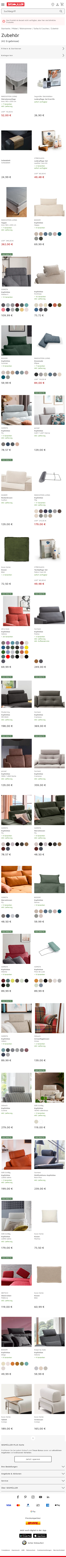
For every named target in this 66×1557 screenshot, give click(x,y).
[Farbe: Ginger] (41, 975)
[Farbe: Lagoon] (59, 234)
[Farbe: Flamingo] (55, 234)
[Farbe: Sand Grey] (59, 373)
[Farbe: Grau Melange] (36, 1362)
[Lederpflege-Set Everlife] (49, 78)
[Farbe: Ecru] (50, 975)
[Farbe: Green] (17, 308)
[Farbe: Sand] (41, 303)
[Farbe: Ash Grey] (41, 510)
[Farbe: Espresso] (17, 641)
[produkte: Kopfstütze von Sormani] (49, 625)
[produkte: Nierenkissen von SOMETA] (49, 820)
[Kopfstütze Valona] (16, 603)
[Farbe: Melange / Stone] (17, 1044)
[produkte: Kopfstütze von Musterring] (16, 696)
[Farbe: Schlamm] (13, 650)
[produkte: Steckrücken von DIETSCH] (16, 1277)
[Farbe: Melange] (8, 303)
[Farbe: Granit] (55, 373)
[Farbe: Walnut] (22, 838)
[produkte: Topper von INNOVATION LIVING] (16, 217)
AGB (22, 1544)
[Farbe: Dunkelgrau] (13, 440)
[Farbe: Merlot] (3, 843)
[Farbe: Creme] (26, 637)
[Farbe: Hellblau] (8, 646)
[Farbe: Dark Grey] (36, 373)
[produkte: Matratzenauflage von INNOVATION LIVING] (16, 91)
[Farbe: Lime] (13, 975)
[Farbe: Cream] (3, 371)
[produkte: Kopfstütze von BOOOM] (49, 217)
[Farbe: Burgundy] (17, 303)
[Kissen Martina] (49, 1207)
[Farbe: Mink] (36, 234)
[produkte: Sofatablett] (16, 153)
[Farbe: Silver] (22, 650)
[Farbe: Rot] (8, 650)
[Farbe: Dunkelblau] (8, 440)
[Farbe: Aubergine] (8, 637)
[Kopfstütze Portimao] (49, 268)
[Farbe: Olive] (22, 1358)
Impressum (16, 1544)
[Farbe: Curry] (36, 975)
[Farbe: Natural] (46, 373)
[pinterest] (25, 1491)
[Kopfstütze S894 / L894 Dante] (16, 745)
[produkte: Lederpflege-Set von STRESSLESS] (49, 153)
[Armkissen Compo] (49, 1392)
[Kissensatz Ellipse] (49, 338)
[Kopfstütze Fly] (16, 405)
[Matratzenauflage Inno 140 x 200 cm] (16, 78)
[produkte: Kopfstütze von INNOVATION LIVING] (49, 488)
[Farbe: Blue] (50, 373)
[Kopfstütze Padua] (49, 603)
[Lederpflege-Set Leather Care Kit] (49, 139)
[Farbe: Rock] (13, 303)
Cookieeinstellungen (44, 1544)
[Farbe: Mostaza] (59, 303)
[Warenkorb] (62, 4)
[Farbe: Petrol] (3, 650)
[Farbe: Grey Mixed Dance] (41, 505)
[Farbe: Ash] (36, 239)
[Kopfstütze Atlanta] (16, 941)
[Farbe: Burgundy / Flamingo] (26, 1044)
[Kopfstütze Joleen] (16, 1010)
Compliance (6, 1544)
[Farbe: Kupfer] (22, 646)
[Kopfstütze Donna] (49, 872)
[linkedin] (48, 1491)
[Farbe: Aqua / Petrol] (3, 1044)
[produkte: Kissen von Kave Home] (16, 554)
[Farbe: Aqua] (26, 303)
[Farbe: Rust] (55, 303)
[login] (57, 5)
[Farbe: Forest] (22, 303)
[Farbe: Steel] (46, 308)
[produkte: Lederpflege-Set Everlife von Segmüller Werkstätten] (49, 91)
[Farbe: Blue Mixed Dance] (46, 505)
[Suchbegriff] (31, 11)
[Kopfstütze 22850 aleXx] (16, 1146)
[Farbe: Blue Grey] (17, 637)
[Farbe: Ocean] (36, 308)
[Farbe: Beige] (46, 303)
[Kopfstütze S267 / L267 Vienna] (49, 406)
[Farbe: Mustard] (26, 646)
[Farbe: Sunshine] (22, 308)
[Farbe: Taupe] (50, 303)
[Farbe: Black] (8, 838)
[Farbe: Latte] (50, 510)
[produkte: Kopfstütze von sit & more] (16, 625)
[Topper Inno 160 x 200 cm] (16, 201)
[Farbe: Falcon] (13, 838)
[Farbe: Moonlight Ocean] (8, 843)
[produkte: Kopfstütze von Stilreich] (16, 1094)
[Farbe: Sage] (50, 234)
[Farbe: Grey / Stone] (8, 1048)
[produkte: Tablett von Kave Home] (16, 1401)
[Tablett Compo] (16, 1392)
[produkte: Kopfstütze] (49, 285)
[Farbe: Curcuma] (17, 1358)
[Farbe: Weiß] (41, 1115)
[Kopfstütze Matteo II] (16, 270)
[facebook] (17, 1491)
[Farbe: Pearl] (36, 303)
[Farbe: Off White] (36, 510)
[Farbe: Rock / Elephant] (22, 1044)
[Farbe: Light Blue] (50, 505)
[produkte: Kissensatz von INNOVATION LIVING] (49, 354)
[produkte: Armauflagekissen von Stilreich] (49, 1026)
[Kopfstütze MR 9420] (16, 686)
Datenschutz (30, 1544)
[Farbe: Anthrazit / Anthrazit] (8, 1044)
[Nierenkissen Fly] (49, 803)
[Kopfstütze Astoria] (49, 1325)
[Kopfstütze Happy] (49, 201)
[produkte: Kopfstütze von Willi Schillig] (49, 1094)
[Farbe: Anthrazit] (3, 303)
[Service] (33, 1474)
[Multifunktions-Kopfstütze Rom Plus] (49, 1146)
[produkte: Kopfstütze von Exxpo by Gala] (49, 1340)
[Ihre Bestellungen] (33, 1460)
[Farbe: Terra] (3, 655)
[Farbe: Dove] (46, 234)
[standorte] (53, 5)
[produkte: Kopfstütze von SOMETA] (16, 285)
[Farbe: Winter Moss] (41, 239)
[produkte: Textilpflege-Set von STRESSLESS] (49, 554)
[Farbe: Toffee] (41, 234)
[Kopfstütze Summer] (16, 338)
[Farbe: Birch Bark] (46, 1362)
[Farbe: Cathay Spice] (26, 838)
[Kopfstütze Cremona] (49, 686)
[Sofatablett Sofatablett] (16, 139)
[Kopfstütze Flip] (49, 470)
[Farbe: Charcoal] (59, 505)
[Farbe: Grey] (13, 308)
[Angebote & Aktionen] (33, 1467)
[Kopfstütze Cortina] (16, 1078)
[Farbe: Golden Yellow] (13, 1358)
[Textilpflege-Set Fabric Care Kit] (49, 542)
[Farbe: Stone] (22, 975)
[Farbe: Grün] (3, 646)
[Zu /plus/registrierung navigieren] (33, 1453)
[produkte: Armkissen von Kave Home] (49, 1401)
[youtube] (40, 1491)
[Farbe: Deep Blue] (3, 641)
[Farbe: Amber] (17, 440)
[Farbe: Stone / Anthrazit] (13, 1044)
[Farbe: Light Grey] (41, 373)
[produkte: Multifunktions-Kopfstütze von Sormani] (49, 1158)
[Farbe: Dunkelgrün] (13, 641)
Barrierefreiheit (59, 1544)
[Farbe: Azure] (13, 637)
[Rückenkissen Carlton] (16, 471)
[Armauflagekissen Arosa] (49, 1009)
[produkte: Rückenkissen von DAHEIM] (16, 488)
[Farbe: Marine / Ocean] (3, 1048)
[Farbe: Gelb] (26, 641)
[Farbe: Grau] (3, 440)
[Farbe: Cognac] (36, 655)
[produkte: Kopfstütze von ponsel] (49, 420)
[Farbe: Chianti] (22, 637)
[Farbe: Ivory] (26, 308)
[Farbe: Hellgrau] (13, 646)
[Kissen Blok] (16, 542)
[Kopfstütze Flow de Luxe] (49, 941)
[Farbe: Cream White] (36, 1115)
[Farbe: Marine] (8, 308)
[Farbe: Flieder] (22, 641)
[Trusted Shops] (33, 1537)
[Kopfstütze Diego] (16, 1325)
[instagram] (33, 1491)
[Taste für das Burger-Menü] (2, 4)
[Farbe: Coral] (3, 308)
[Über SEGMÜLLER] (33, 1481)
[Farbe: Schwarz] (17, 650)
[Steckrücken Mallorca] (16, 1267)
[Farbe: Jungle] (17, 646)
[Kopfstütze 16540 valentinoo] (49, 1079)
